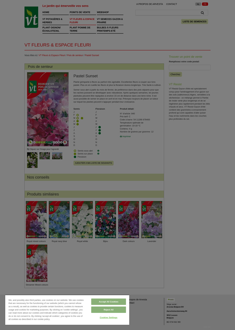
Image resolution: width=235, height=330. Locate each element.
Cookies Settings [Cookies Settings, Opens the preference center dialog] (109, 317)
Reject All (108, 309)
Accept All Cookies (108, 301)
